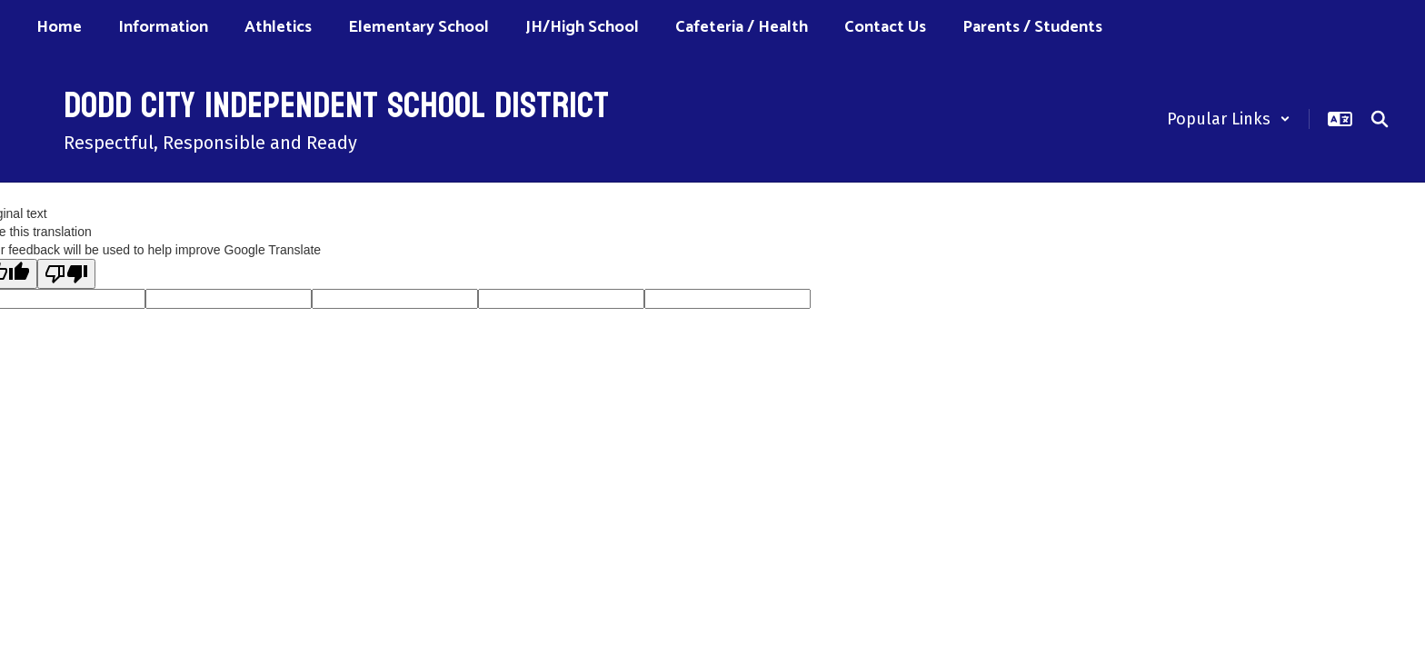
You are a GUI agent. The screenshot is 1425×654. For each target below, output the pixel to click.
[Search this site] (1379, 119)
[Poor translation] (66, 274)
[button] (1228, 119)
